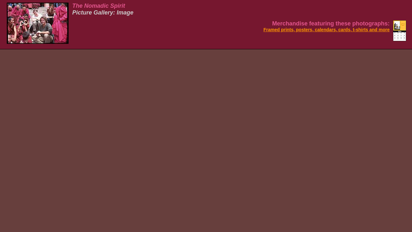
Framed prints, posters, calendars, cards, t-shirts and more (326, 29)
